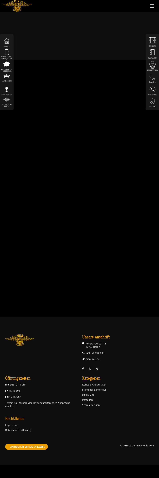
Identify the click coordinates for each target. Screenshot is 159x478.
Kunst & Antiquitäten (94, 384)
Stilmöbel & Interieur (94, 389)
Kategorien (91, 378)
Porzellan (87, 399)
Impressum (11, 425)
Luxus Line (88, 394)
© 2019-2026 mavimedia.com (137, 445)
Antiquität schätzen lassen (27, 446)
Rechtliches (14, 418)
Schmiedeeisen (91, 405)
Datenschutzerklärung (18, 430)
